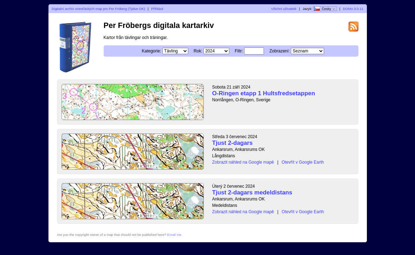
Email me (174, 235)
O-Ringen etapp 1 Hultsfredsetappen (263, 93)
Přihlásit (157, 9)
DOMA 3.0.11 (353, 9)
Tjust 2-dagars (232, 143)
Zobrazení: (280, 51)
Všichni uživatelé (283, 9)
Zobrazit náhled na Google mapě (243, 162)
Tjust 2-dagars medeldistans (252, 192)
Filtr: (239, 51)
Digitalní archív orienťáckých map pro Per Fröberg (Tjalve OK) (98, 9)
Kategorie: (151, 51)
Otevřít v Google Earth (303, 162)
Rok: (198, 51)
